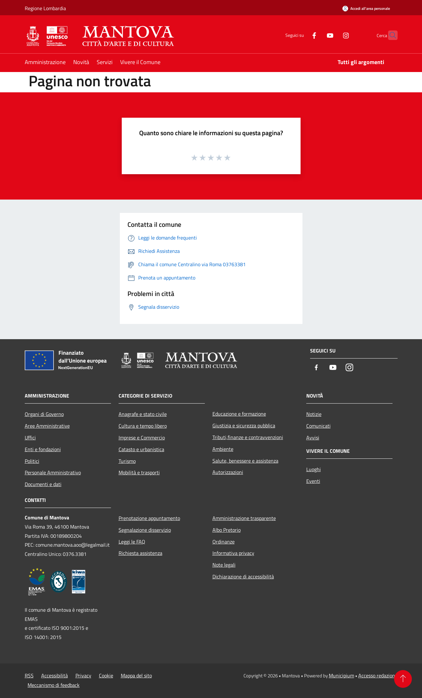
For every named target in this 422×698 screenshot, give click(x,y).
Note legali (224, 565)
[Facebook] (301, 35)
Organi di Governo (44, 414)
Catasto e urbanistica (141, 449)
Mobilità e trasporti (139, 472)
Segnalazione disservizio (145, 530)
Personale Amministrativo (53, 472)
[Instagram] (333, 35)
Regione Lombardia (45, 8)
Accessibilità (54, 675)
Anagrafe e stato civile (143, 414)
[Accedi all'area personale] (366, 8)
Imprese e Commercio (142, 437)
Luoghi (313, 469)
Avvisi (312, 437)
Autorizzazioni (227, 472)
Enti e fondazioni (43, 449)
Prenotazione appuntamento (149, 518)
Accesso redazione (378, 675)
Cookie (106, 675)
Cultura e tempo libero (143, 426)
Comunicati (318, 426)
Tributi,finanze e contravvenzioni (247, 437)
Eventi (313, 481)
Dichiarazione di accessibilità (243, 576)
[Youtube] (317, 35)
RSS (29, 675)
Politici (32, 461)
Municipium (341, 675)
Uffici (30, 437)
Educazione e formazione (239, 414)
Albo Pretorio (226, 530)
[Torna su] (403, 679)
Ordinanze (223, 541)
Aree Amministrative (47, 426)
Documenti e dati (43, 484)
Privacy (83, 675)
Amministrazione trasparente (244, 518)
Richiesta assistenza (140, 553)
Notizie (313, 414)
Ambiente (222, 449)
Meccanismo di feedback (54, 685)
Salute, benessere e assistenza (245, 460)
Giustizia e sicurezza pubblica (243, 425)
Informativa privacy (233, 553)
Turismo (127, 461)
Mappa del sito (136, 675)
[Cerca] (390, 35)
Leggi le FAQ (132, 541)
